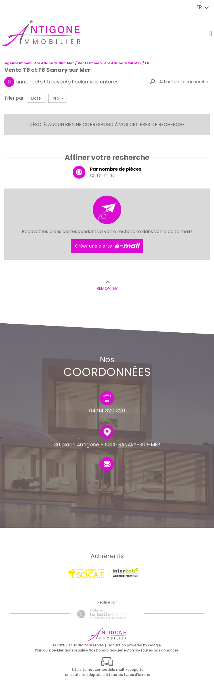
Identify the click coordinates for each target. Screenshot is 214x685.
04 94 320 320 (107, 411)
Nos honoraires (102, 650)
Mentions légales (72, 650)
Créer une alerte (107, 246)
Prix (58, 98)
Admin (133, 650)
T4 (105, 176)
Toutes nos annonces (159, 650)
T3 (98, 176)
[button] (179, 82)
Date (36, 98)
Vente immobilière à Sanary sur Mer (109, 63)
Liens (121, 650)
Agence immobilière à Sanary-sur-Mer (39, 63)
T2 (92, 176)
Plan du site (45, 650)
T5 (112, 176)
